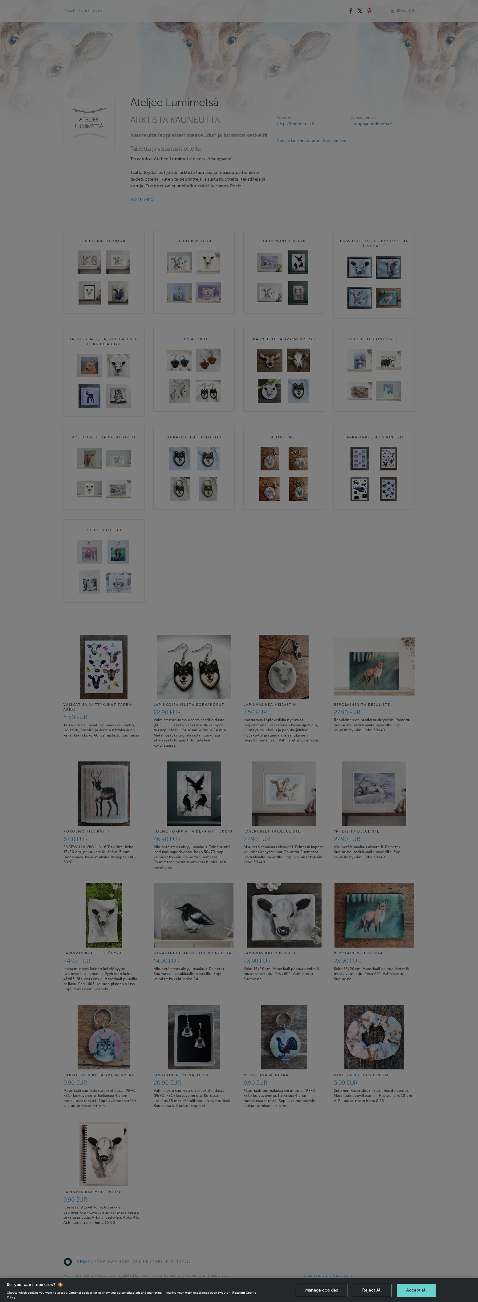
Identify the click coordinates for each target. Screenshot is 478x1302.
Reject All (372, 1294)
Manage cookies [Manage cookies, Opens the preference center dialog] (321, 1294)
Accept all (416, 1294)
